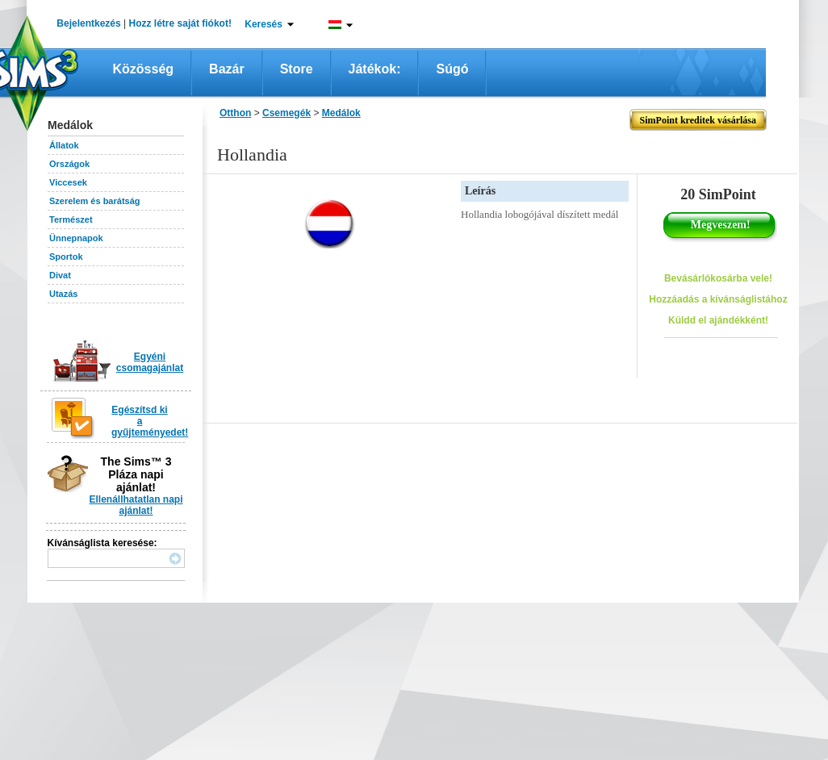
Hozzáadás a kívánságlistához (718, 299)
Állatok (64, 145)
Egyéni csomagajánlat (149, 362)
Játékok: (375, 69)
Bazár (227, 69)
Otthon (235, 113)
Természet (71, 219)
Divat (60, 275)
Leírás (480, 191)
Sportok (66, 256)
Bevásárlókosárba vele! (718, 278)
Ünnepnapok (76, 238)
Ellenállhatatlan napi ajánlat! (135, 505)
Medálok (341, 113)
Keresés (263, 24)
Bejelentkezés (88, 23)
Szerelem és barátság (94, 201)
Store (296, 69)
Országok (69, 164)
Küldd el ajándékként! (718, 320)
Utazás (63, 294)
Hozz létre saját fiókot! (180, 23)
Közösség (143, 69)
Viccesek (68, 182)
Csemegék (286, 113)
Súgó (452, 69)
